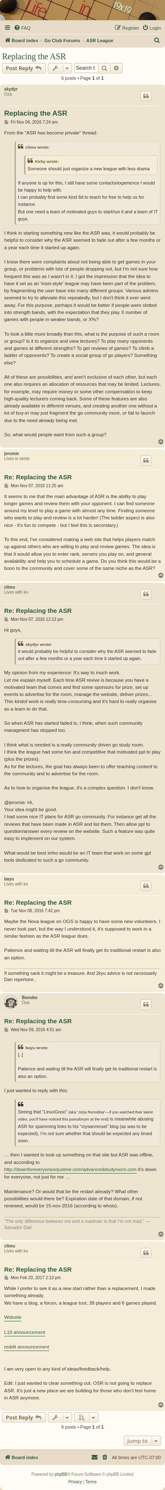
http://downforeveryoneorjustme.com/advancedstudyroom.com (70, 1169)
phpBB (61, 1474)
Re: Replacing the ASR (38, 477)
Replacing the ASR (34, 56)
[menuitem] (22, 28)
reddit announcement (26, 1346)
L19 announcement (24, 1332)
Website (12, 1317)
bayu (9, 879)
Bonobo (30, 997)
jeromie (11, 453)
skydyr (11, 89)
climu (9, 587)
